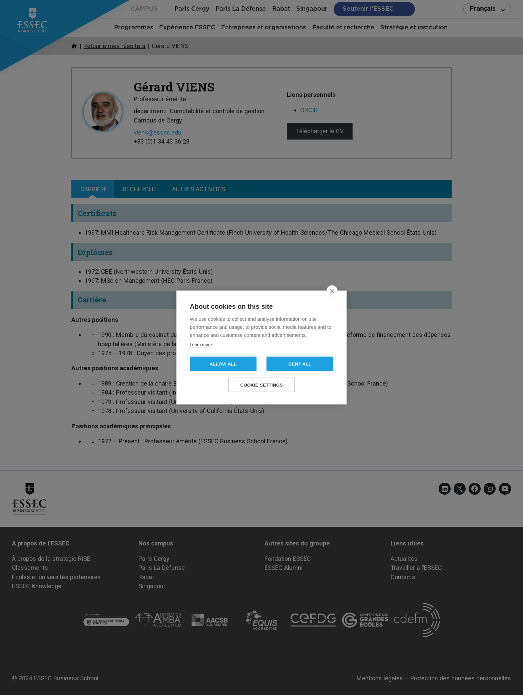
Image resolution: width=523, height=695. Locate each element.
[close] (332, 291)
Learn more (201, 344)
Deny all (300, 364)
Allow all (223, 364)
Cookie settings (261, 385)
